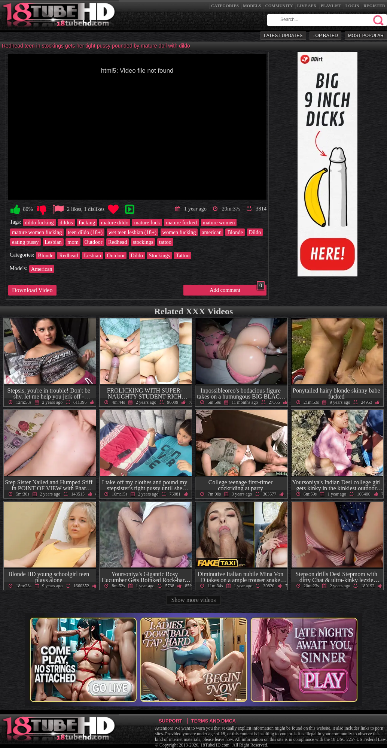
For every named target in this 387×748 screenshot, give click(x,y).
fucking (87, 222)
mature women (219, 222)
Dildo (255, 232)
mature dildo (114, 222)
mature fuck (147, 222)
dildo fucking (39, 222)
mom (73, 242)
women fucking (179, 232)
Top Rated (325, 35)
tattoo (165, 242)
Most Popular (366, 35)
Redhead (117, 242)
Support (170, 721)
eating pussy (25, 242)
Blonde (235, 232)
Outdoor (94, 242)
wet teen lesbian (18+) (132, 232)
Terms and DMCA (213, 721)
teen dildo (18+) (85, 232)
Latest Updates (283, 35)
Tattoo (183, 255)
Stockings (159, 255)
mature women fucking (37, 232)
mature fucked (181, 222)
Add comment (237, 289)
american (212, 232)
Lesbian (53, 242)
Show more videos (193, 600)
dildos (66, 222)
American (41, 269)
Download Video (32, 290)
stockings (143, 242)
